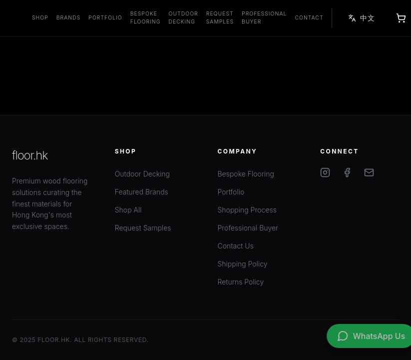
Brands (68, 17)
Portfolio (105, 17)
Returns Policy (241, 282)
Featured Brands (141, 192)
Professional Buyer (264, 17)
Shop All (128, 210)
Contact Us (236, 246)
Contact (309, 17)
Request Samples (220, 17)
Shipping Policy (243, 264)
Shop (40, 17)
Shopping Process (247, 210)
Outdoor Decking (183, 17)
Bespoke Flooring (145, 17)
